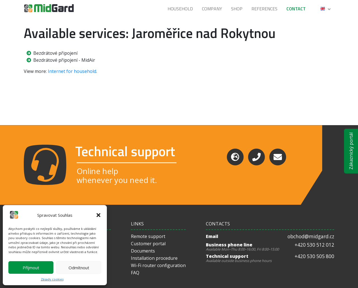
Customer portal (148, 244)
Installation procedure (154, 258)
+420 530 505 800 (314, 256)
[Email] (277, 157)
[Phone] (256, 157)
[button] (98, 215)
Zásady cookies (52, 279)
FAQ (135, 273)
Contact (296, 9)
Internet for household (72, 71)
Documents (143, 251)
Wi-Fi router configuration (158, 265)
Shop (236, 9)
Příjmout (31, 267)
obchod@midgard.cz (311, 236)
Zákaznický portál (351, 151)
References (264, 9)
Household (180, 9)
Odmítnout (79, 267)
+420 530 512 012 (314, 244)
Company (212, 9)
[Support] (235, 157)
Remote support (148, 236)
